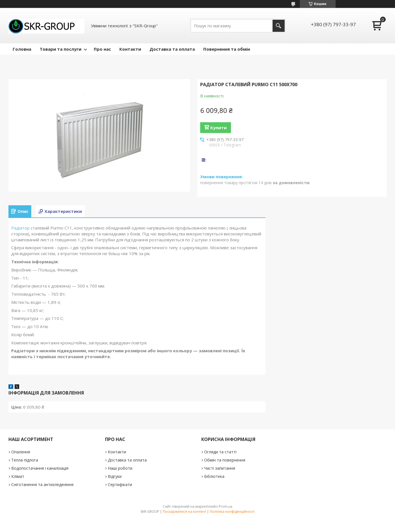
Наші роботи (120, 468)
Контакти (130, 49)
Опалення (20, 451)
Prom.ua (225, 506)
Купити (218, 127)
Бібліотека (214, 476)
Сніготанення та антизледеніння (42, 484)
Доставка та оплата (172, 49)
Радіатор (20, 228)
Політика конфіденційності (232, 511)
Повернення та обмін (226, 49)
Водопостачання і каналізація (39, 468)
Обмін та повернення (224, 460)
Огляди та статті (220, 451)
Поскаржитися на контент (184, 511)
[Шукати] (279, 26)
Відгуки (115, 476)
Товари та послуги (60, 49)
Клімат (17, 476)
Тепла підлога (24, 460)
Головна (22, 49)
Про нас (102, 49)
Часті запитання (219, 468)
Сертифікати (120, 484)
